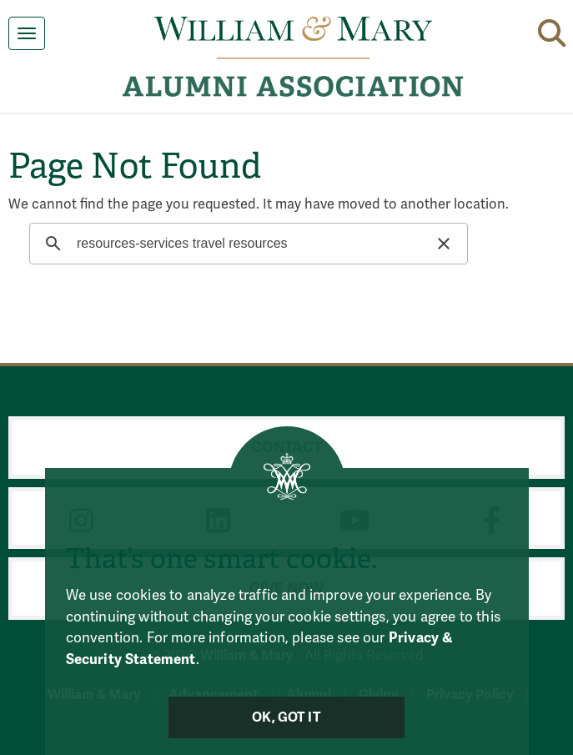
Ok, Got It (286, 717)
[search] (246, 244)
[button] (551, 30)
